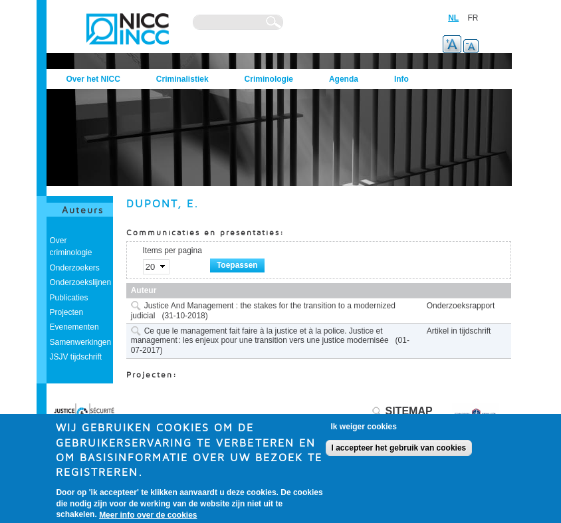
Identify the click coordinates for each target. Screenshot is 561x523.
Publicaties (69, 297)
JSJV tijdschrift (76, 357)
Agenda (343, 79)
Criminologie (269, 79)
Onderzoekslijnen (81, 282)
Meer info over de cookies (148, 516)
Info (401, 79)
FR (473, 18)
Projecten (67, 312)
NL (453, 18)
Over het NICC (93, 79)
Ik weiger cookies (364, 428)
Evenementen (74, 327)
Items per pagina (172, 250)
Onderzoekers (75, 267)
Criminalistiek (182, 79)
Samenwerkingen (81, 342)
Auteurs (83, 209)
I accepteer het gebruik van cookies (399, 449)
